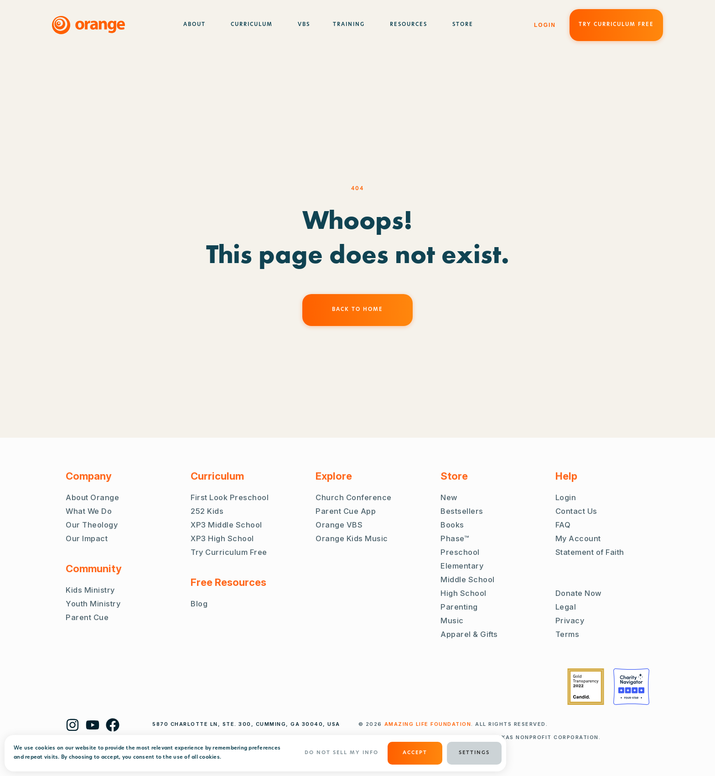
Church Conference (354, 497)
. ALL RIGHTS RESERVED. (466, 724)
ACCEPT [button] (415, 752)
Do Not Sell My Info (341, 752)
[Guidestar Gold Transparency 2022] (585, 686)
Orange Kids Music (352, 538)
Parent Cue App (346, 511)
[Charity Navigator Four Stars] (631, 686)
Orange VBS (339, 524)
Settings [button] (474, 752)
